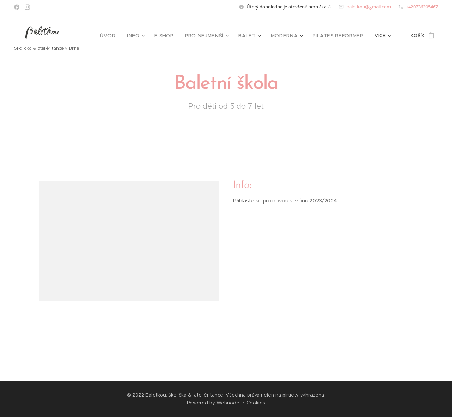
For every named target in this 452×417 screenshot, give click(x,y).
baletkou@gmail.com (368, 7)
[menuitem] (123, 36)
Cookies (255, 403)
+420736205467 (422, 7)
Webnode (227, 403)
